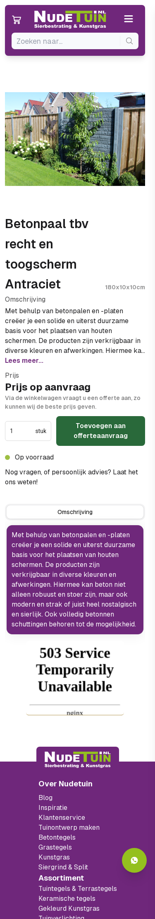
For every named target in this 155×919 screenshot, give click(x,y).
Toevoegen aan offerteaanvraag (101, 431)
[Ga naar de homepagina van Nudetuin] (70, 20)
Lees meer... (24, 360)
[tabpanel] (75, 579)
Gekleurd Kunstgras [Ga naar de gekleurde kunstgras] (69, 908)
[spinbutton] (21, 431)
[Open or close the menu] (128, 19)
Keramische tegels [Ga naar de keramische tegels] (66, 898)
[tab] (75, 512)
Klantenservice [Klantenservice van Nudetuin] (61, 817)
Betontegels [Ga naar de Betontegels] (57, 837)
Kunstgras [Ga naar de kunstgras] (54, 857)
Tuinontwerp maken (69, 827)
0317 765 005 (61, 482)
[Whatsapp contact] (134, 860)
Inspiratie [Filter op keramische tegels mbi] (52, 808)
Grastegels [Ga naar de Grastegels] (55, 847)
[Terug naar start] (77, 760)
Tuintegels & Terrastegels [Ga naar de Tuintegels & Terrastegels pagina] (77, 889)
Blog (45, 798)
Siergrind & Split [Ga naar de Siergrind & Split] (63, 867)
